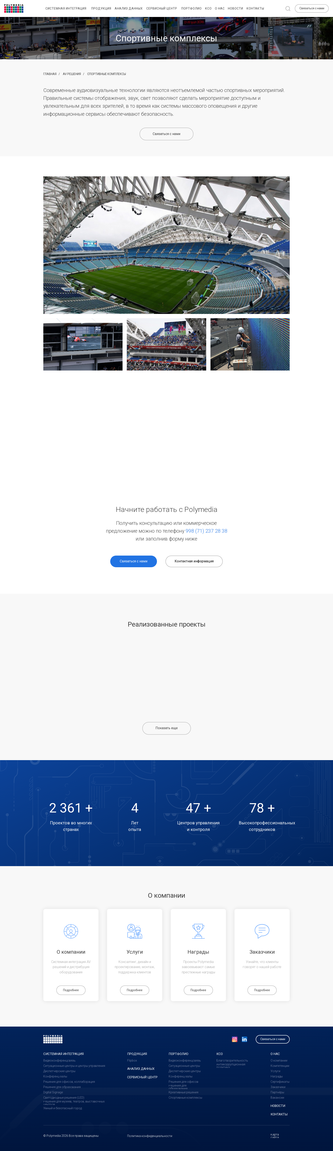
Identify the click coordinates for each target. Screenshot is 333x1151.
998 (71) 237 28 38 (206, 531)
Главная (49, 74)
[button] (312, 8)
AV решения (72, 74)
